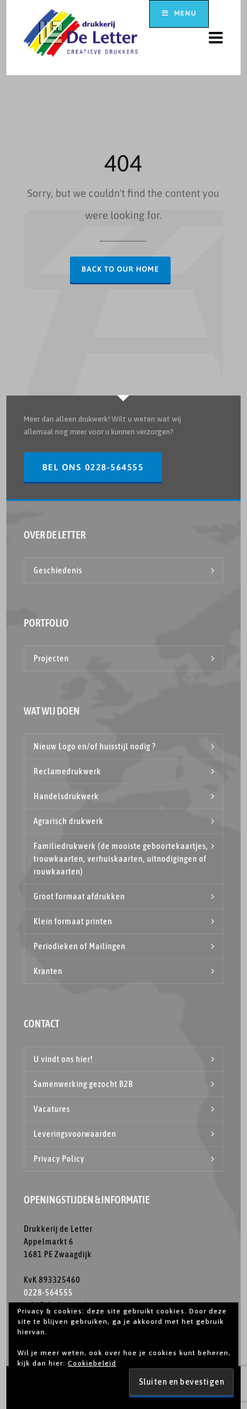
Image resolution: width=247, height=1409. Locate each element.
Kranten (48, 971)
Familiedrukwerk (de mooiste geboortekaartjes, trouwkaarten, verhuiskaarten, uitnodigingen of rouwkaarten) (121, 858)
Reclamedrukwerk (67, 771)
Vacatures (52, 1109)
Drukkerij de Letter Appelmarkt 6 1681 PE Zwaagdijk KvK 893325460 (58, 1254)
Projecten (51, 658)
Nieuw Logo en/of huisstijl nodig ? (95, 746)
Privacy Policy (59, 1158)
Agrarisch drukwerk (69, 821)
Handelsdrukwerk (66, 796)
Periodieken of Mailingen (80, 946)
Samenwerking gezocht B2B (83, 1084)
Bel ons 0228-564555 (93, 467)
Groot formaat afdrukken (79, 896)
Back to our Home (120, 269)
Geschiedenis (58, 570)
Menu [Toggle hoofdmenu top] (179, 13)
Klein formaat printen (73, 921)
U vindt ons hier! (63, 1059)
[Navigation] (216, 37)
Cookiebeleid (92, 1363)
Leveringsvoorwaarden (75, 1134)
